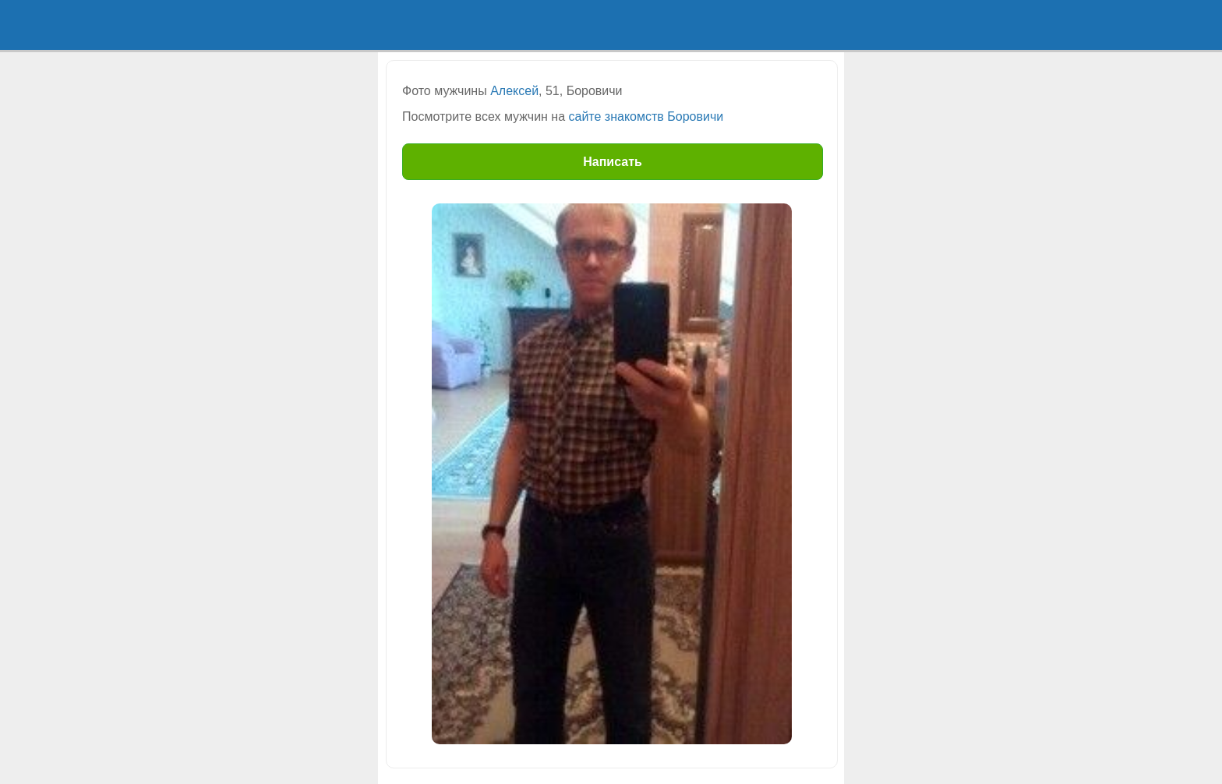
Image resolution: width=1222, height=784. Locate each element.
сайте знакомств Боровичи (646, 116)
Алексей (514, 90)
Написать (612, 161)
